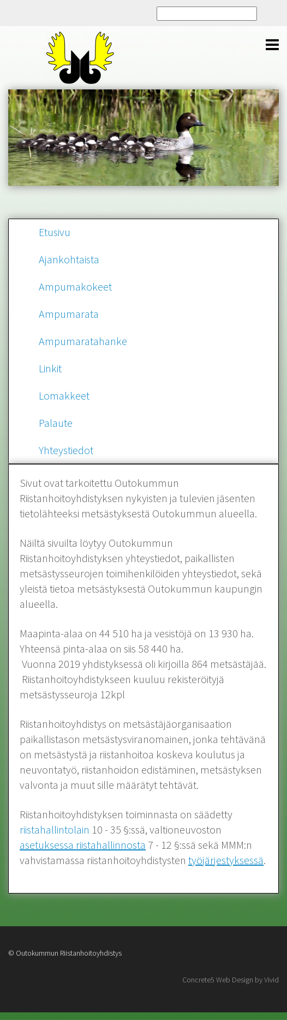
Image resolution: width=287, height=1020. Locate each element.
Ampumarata (69, 314)
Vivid (271, 980)
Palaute (56, 423)
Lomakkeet (64, 395)
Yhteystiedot (66, 450)
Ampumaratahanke (83, 341)
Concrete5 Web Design (217, 980)
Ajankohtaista (69, 259)
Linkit (50, 368)
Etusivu (54, 232)
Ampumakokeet (75, 286)
